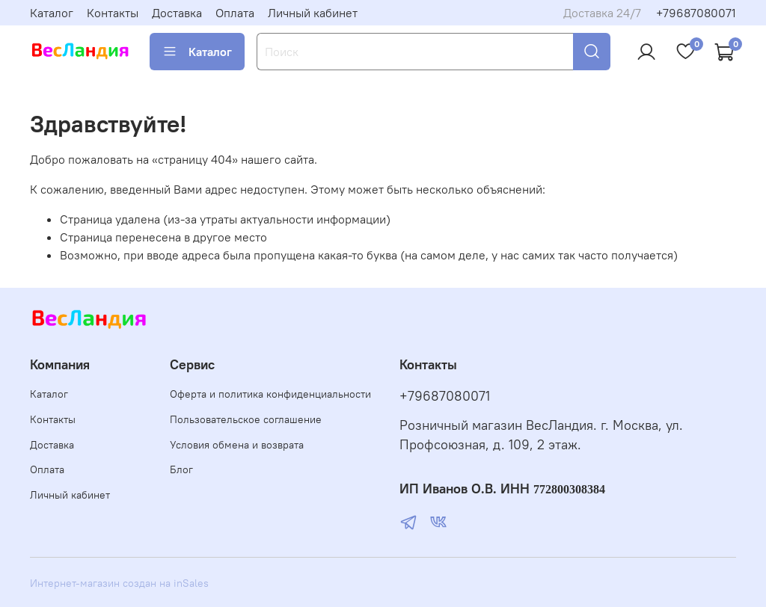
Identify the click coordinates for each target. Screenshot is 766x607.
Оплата (234, 12)
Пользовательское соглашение (246, 419)
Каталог (51, 12)
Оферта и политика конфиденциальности (270, 394)
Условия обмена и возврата (237, 445)
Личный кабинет (313, 12)
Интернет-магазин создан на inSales (119, 583)
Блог (181, 469)
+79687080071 (696, 12)
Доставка (177, 12)
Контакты (112, 12)
